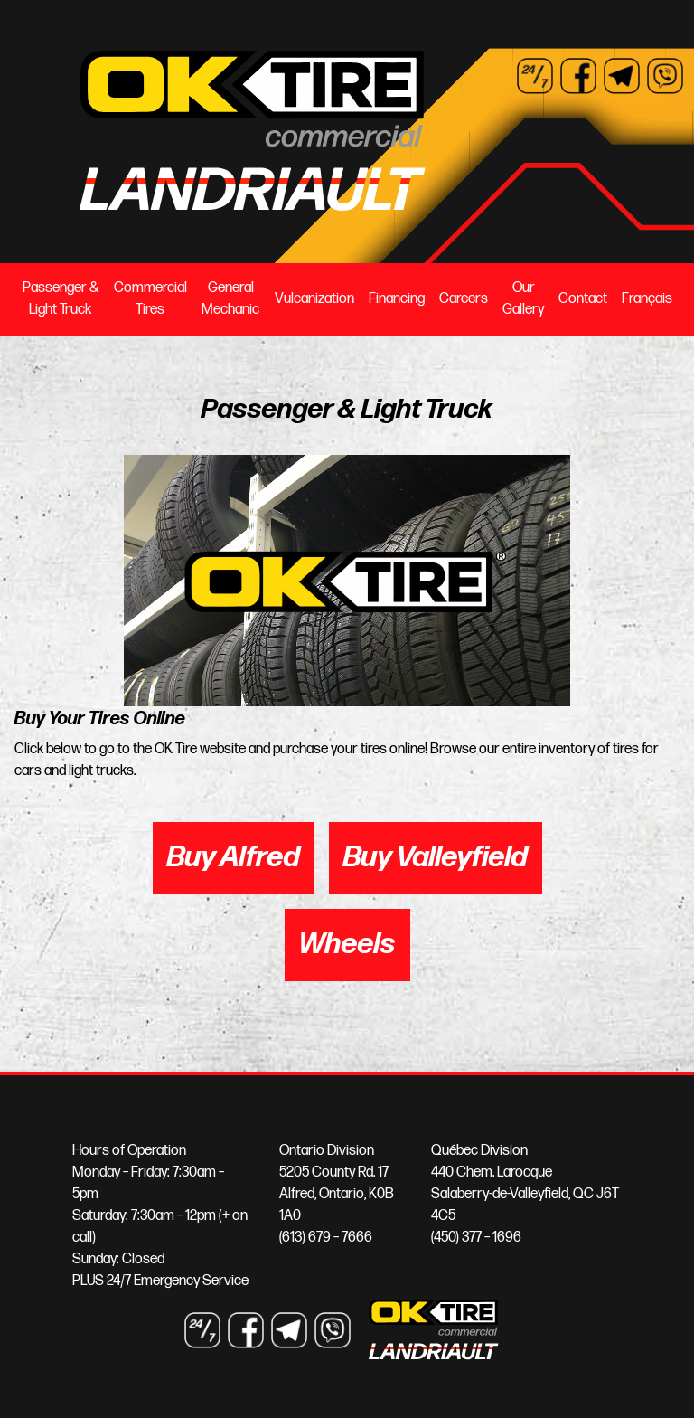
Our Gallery (523, 298)
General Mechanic (230, 298)
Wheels (347, 944)
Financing (397, 298)
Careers (463, 298)
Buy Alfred (233, 857)
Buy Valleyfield (435, 857)
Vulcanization (314, 298)
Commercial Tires (150, 298)
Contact (582, 298)
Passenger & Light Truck (60, 298)
